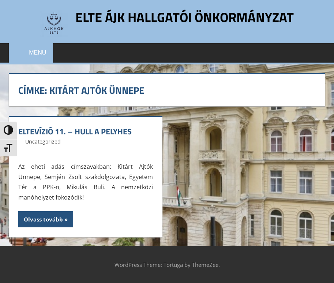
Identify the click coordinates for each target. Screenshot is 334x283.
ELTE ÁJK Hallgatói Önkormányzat (184, 17)
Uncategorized (43, 141)
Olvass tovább (43, 219)
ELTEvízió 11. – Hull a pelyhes (75, 131)
